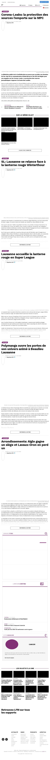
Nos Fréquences (43, 740)
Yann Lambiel (33, 737)
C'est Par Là (32, 739)
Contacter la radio (25, 740)
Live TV (37, 5)
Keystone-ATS (10, 22)
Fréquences (23, 739)
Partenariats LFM (24, 743)
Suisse (12, 740)
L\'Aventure (32, 743)
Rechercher (46, 5)
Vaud (12, 739)
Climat (12, 736)
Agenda (41, 737)
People (41, 739)
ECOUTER (46, 8)
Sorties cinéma (43, 736)
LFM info (32, 734)
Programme (23, 5)
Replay (30, 5)
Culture (13, 744)
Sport (12, 746)
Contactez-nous (11, 2)
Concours (42, 734)
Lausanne (13, 737)
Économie (13, 743)
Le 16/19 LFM (32, 740)
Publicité (4, 2)
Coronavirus (14, 734)
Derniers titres (24, 737)
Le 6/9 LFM (32, 736)
